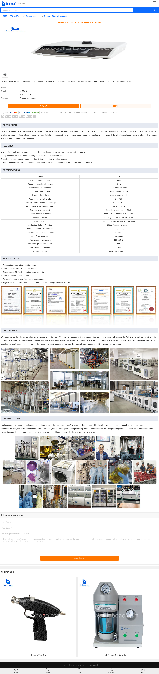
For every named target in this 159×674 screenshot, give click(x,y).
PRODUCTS (15, 16)
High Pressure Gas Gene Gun (115, 655)
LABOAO (78, 665)
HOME (5, 16)
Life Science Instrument (32, 16)
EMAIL (115, 106)
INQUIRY (43, 106)
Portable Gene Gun (38, 655)
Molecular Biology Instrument (55, 16)
